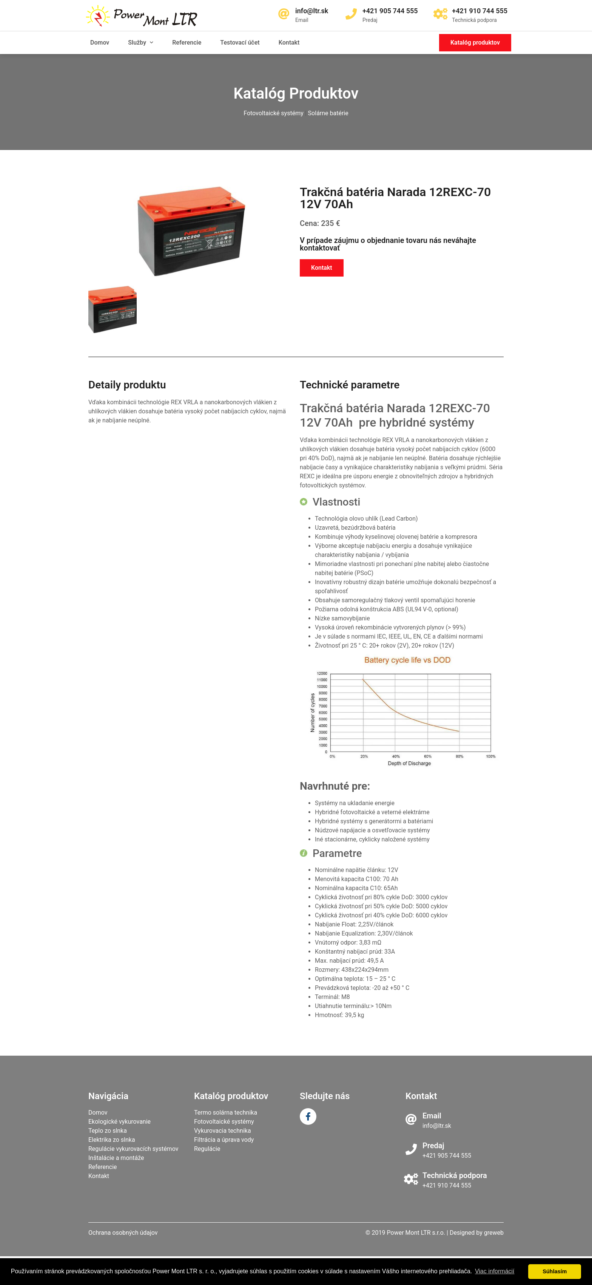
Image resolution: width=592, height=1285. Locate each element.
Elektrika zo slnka (111, 1139)
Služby (140, 42)
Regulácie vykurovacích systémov (133, 1148)
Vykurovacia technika (222, 1130)
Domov (99, 42)
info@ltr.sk (436, 1125)
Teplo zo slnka (107, 1130)
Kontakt (289, 42)
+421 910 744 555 (446, 1185)
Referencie (186, 42)
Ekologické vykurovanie (119, 1121)
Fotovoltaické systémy (274, 113)
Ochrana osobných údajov (123, 1232)
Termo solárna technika (225, 1112)
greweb (494, 1232)
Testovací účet (239, 42)
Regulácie (207, 1148)
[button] (475, 42)
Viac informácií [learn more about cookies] (495, 1271)
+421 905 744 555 (446, 1155)
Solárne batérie (328, 113)
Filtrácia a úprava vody (224, 1139)
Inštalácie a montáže (116, 1157)
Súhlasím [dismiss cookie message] (555, 1271)
